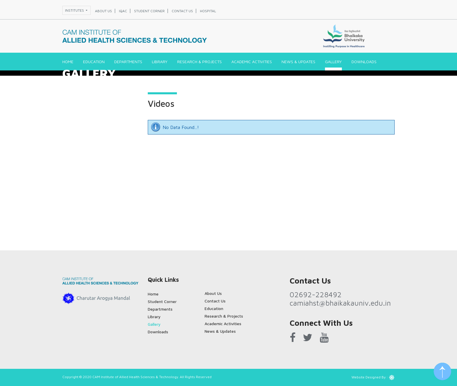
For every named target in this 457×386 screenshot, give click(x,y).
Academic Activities (251, 61)
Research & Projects (199, 61)
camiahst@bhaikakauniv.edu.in (340, 303)
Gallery (333, 61)
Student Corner (162, 301)
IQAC (123, 11)
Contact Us (215, 300)
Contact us (182, 11)
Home (67, 61)
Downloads (364, 61)
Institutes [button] (75, 10)
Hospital (208, 11)
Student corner (149, 11)
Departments (128, 61)
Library (160, 61)
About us (103, 11)
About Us (213, 293)
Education (94, 61)
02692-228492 (316, 294)
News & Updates (298, 61)
